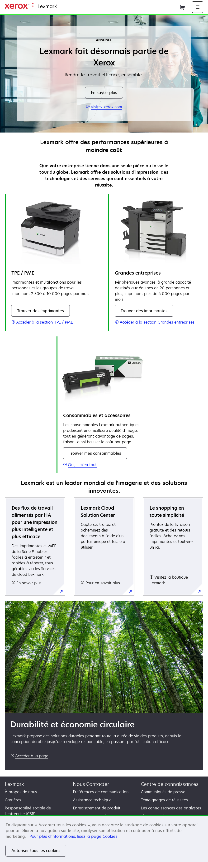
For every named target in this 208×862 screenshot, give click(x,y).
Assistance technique (92, 800)
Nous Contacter (91, 784)
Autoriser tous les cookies (35, 850)
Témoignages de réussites (164, 800)
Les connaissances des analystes (171, 808)
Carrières (13, 800)
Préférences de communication (101, 791)
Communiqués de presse (163, 791)
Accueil (62, 6)
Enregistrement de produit (96, 808)
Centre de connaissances (170, 784)
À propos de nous (21, 791)
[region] (104, 838)
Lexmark (14, 784)
